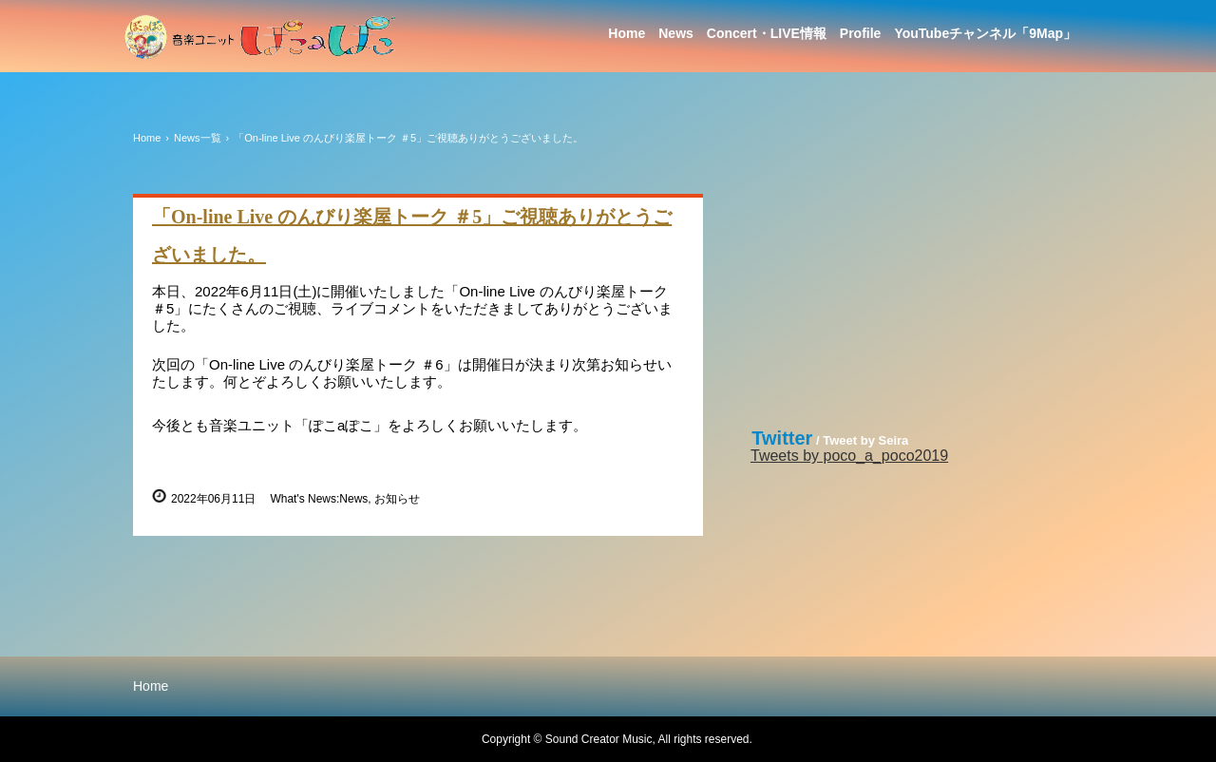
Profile (861, 33)
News (676, 33)
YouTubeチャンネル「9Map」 (985, 33)
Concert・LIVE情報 (766, 33)
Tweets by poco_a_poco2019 (849, 456)
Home (626, 33)
